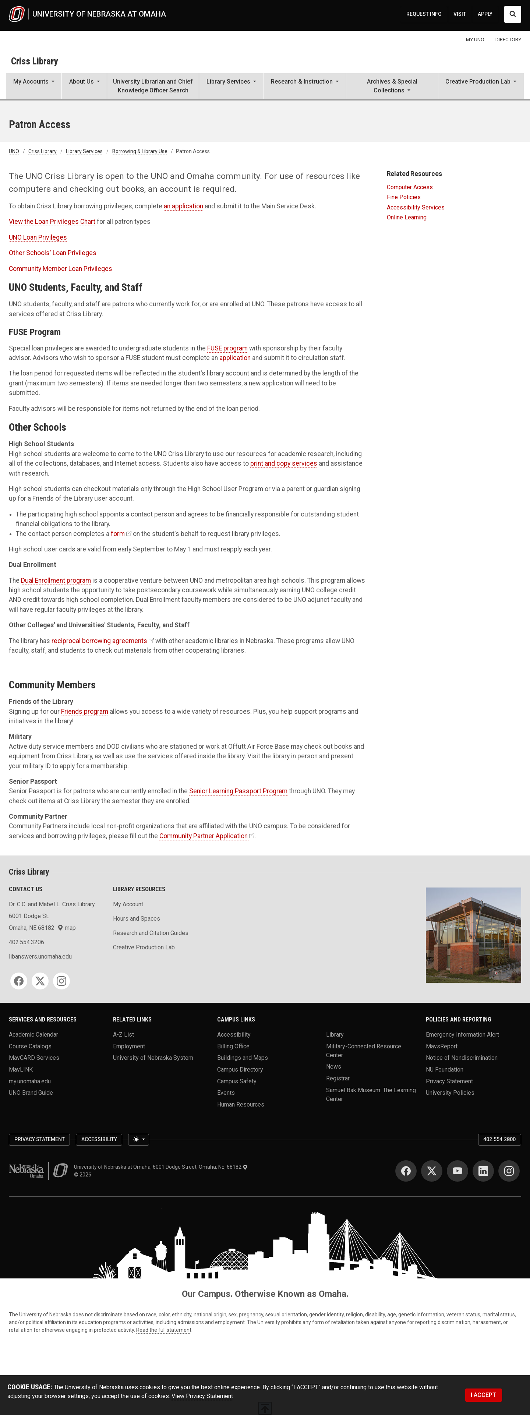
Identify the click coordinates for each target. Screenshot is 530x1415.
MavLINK (21, 1069)
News (333, 1066)
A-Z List (123, 1034)
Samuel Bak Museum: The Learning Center (371, 1094)
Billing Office (233, 1045)
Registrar (338, 1078)
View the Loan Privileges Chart (52, 221)
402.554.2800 (499, 1139)
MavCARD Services (34, 1057)
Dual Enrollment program (56, 580)
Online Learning (407, 217)
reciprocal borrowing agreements (99, 641)
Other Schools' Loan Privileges (52, 253)
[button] (33, 86)
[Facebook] (18, 981)
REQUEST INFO (424, 14)
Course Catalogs (30, 1045)
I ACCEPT (483, 1394)
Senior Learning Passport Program (238, 791)
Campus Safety (237, 1080)
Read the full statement (163, 1330)
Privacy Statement (449, 1080)
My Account (128, 904)
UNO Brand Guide (31, 1092)
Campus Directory (240, 1069)
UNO (14, 151)
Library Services (84, 151)
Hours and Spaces (136, 918)
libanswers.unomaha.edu (40, 956)
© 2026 (83, 1175)
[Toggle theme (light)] (138, 1140)
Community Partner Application (203, 836)
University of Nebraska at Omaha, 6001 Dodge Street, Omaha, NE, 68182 (161, 1167)
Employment (129, 1045)
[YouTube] (457, 1171)
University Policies (450, 1092)
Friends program (84, 711)
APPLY (485, 14)
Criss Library (34, 61)
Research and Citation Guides (150, 932)
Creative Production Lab (144, 947)
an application (183, 206)
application (235, 357)
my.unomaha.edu (30, 1080)
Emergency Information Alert (462, 1034)
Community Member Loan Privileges (60, 268)
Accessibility (234, 1034)
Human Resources (240, 1104)
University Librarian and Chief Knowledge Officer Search (153, 86)
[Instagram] (61, 981)
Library (335, 1034)
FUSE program (227, 348)
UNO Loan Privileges (38, 237)
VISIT (459, 14)
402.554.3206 (26, 942)
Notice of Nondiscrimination (462, 1057)
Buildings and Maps (242, 1057)
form (118, 533)
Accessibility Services (416, 207)
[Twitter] (40, 981)
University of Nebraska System (153, 1057)
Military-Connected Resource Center (363, 1050)
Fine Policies (404, 197)
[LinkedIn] (483, 1171)
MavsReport (441, 1045)
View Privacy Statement (202, 1396)
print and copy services (283, 463)
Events (226, 1092)
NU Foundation (444, 1069)
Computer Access (410, 187)
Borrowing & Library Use (139, 151)
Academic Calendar (33, 1034)
